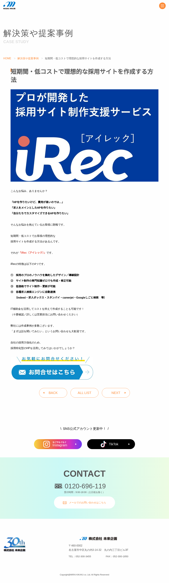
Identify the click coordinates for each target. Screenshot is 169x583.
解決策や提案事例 (28, 58)
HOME (7, 58)
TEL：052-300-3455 (80, 556)
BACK (53, 393)
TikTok (109, 444)
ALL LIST (84, 393)
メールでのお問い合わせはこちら (84, 502)
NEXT (115, 393)
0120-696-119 (80, 486)
